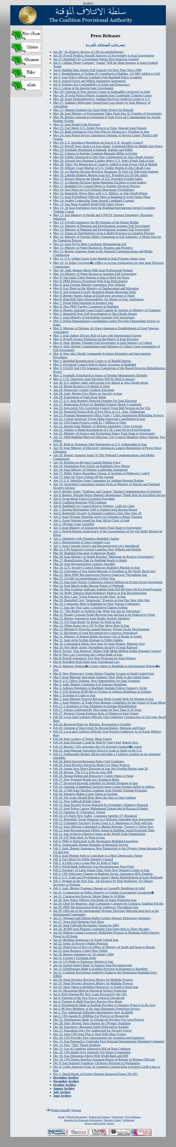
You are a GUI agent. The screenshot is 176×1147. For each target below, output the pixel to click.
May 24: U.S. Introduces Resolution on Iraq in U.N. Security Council (98, 142)
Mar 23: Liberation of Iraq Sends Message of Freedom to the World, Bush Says (104, 571)
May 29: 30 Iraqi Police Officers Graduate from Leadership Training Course (102, 95)
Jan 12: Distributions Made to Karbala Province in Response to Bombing (100, 969)
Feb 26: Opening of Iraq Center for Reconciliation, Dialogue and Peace (99, 728)
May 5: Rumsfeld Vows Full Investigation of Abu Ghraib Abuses (95, 313)
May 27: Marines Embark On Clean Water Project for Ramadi (93, 110)
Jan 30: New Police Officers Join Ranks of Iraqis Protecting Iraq (94, 900)
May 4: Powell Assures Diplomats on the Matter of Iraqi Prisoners (96, 339)
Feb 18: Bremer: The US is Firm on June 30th (82, 772)
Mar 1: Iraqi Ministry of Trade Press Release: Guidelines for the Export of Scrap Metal (109, 702)
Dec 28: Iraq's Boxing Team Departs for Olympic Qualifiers (92, 1023)
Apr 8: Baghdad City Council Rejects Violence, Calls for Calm (93, 506)
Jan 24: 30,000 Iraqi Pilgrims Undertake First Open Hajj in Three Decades (101, 929)
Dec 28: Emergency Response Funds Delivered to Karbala (91, 1027)
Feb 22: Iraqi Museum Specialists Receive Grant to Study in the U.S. (97, 750)
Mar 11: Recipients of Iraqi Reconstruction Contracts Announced (95, 633)
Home (61, 1116)
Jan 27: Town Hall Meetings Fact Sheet (78, 921)
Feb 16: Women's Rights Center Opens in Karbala (85, 794)
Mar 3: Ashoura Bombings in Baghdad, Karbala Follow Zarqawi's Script (100, 688)
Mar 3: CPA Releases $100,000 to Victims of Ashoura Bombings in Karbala (102, 691)
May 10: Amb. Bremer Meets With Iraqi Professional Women (93, 270)
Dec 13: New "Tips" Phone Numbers (77, 1045)
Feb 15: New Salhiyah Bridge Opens (77, 801)
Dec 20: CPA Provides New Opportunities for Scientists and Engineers (98, 1037)
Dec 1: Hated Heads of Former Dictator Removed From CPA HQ (95, 1074)
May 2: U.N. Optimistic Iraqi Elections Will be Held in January (94, 379)
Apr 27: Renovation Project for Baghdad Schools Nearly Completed (97, 404)
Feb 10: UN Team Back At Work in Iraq (79, 837)
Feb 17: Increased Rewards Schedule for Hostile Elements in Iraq (95, 783)
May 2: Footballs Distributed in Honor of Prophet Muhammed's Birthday (100, 375)
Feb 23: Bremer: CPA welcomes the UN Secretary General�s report (97, 746)
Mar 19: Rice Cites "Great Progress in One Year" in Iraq (89, 596)
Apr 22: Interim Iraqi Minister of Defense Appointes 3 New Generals (98, 426)
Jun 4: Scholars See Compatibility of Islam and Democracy (91, 84)
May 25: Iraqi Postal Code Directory (76, 124)
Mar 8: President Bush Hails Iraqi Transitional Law (86, 662)
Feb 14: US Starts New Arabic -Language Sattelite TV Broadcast (95, 815)
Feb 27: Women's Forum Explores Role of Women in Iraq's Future (96, 713)
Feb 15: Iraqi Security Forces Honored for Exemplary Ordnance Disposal (100, 805)
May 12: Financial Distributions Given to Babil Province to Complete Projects (104, 233)
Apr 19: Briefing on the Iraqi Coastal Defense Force (86, 462)
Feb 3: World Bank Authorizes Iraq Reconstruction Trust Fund (93, 866)
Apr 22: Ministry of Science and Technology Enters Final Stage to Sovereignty (104, 433)
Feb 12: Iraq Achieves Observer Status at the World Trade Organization (99, 834)
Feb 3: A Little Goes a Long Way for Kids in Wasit (86, 863)
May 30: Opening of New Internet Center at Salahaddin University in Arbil (101, 91)
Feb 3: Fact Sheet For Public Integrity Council (83, 859)
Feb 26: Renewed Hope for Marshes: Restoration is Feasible (92, 724)
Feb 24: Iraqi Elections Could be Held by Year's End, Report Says (95, 742)
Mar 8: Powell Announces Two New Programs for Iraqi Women (94, 658)
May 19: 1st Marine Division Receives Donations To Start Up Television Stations (105, 171)
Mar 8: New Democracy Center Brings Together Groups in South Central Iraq (103, 673)
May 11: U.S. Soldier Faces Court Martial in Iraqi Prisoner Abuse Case (99, 258)
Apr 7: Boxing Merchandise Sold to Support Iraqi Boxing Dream (95, 509)
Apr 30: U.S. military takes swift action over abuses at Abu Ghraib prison (100, 382)
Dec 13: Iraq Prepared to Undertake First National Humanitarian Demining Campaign (108, 1041)
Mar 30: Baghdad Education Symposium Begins (84, 553)
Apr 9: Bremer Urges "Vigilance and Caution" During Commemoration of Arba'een (107, 491)
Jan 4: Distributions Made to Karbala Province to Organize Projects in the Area (104, 1005)
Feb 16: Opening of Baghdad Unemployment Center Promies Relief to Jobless (104, 786)
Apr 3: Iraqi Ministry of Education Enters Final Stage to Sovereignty (97, 527)
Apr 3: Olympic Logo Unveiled (73, 524)
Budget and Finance (99, 1116)
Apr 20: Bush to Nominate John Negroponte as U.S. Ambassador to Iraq (100, 444)
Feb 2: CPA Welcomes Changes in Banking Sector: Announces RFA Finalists (103, 873)
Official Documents (76, 1116)
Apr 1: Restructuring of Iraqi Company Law (81, 542)
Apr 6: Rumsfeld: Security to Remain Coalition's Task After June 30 (97, 513)
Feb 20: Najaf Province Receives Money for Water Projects (91, 765)
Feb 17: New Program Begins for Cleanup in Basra (86, 779)
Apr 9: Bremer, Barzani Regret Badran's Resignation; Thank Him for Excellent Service (109, 495)
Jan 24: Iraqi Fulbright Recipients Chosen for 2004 (86, 925)
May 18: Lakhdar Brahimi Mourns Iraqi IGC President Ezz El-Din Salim (100, 175)
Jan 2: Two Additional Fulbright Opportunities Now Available (93, 1012)
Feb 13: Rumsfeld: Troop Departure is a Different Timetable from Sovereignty (104, 819)
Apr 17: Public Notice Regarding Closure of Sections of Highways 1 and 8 (101, 473)
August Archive (64, 1088)
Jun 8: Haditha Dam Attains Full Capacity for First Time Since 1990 (97, 70)
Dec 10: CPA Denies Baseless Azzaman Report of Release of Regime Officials (104, 1059)
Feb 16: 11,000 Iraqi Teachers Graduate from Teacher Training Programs (100, 790)
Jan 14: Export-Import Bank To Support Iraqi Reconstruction (92, 965)
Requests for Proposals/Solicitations (83, 1120)
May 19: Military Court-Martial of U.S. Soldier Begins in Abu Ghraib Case (102, 168)
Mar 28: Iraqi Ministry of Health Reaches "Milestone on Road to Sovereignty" (104, 556)
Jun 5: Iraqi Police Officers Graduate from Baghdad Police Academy (97, 77)
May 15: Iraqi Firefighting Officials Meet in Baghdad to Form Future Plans (102, 197)
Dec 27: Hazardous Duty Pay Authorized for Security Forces (92, 1030)
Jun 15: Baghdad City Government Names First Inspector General (96, 59)
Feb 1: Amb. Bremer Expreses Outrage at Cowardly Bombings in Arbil (99, 888)
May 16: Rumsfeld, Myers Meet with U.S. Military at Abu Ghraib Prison (100, 193)
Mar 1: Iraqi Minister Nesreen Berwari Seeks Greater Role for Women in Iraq (103, 699)
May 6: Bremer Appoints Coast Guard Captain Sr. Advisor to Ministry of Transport (107, 310)
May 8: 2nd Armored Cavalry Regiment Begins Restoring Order (94, 292)
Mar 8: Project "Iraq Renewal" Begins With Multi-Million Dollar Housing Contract (107, 651)
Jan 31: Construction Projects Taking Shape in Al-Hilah (89, 896)
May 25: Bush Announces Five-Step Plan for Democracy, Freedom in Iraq (101, 131)
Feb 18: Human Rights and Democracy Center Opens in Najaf (93, 776)
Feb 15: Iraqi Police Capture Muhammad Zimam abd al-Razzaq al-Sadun (100, 808)
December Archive (66, 1077)
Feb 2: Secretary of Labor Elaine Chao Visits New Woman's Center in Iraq (101, 870)
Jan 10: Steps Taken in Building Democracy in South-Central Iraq (95, 987)
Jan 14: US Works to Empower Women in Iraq (83, 961)
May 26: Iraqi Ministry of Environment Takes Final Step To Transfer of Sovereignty (107, 113)
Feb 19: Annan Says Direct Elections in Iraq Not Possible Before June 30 (100, 768)
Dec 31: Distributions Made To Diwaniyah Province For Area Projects (98, 1019)
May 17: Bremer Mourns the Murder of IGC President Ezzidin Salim (97, 178)
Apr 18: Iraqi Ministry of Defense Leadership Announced (90, 469)
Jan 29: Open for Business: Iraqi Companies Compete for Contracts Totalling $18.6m (108, 903)
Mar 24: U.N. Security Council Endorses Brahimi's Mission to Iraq (96, 567)
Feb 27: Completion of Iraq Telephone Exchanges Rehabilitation (95, 706)
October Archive (64, 1085)
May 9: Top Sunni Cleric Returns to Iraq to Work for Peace (91, 277)
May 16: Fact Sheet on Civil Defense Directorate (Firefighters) (94, 189)
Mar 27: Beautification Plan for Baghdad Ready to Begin (90, 560)
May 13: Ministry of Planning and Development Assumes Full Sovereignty (101, 226)
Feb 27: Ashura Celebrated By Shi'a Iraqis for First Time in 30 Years (97, 709)
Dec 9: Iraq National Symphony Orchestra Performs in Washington (96, 1063)
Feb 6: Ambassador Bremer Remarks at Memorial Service (90, 844)
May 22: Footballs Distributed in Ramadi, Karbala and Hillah (93, 149)
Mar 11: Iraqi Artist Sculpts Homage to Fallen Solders (88, 640)
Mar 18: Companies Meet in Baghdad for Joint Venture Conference (96, 604)
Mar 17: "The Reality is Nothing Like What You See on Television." (97, 611)
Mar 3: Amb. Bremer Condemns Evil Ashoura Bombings (90, 684)
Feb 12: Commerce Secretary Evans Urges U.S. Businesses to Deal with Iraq (103, 823)
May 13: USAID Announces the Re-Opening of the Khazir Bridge (96, 222)
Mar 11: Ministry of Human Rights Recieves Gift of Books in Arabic (97, 636)
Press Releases (133, 1116)
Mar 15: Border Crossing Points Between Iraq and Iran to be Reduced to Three (104, 614)
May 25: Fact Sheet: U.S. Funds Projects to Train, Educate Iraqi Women (99, 128)
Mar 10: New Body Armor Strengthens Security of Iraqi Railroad (95, 647)
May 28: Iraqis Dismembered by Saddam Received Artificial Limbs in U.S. (102, 99)
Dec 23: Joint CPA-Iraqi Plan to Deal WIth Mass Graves (89, 1034)
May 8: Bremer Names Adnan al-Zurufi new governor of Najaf (94, 295)
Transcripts (117, 1116)
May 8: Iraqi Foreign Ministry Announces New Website (89, 284)
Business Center (112, 1120)
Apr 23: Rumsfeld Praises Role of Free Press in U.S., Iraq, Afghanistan (99, 411)
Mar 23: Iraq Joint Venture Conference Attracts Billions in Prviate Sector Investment (107, 582)
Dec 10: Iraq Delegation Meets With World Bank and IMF (91, 1056)
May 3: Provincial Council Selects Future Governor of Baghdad (94, 364)
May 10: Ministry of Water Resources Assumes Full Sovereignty (95, 274)
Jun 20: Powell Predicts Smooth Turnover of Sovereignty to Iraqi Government (103, 55)
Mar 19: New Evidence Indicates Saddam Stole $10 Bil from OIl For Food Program (107, 589)
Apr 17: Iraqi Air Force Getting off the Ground (83, 477)
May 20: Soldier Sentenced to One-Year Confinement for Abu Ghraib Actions (103, 157)
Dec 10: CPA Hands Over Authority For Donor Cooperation (92, 1052)
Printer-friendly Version (63, 1110)
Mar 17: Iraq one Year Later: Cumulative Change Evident (90, 607)
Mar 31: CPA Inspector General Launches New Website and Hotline (97, 549)
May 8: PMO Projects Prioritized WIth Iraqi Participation (90, 281)
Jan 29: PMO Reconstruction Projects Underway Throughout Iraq (95, 907)
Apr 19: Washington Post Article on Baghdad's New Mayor (91, 466)
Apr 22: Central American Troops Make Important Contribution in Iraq (99, 419)
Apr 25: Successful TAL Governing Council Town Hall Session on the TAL (102, 408)
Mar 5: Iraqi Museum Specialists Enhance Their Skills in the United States (101, 677)
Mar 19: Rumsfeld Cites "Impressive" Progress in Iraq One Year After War (101, 600)
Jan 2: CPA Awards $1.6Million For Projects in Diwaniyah (91, 1016)
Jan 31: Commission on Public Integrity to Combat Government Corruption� (103, 892)
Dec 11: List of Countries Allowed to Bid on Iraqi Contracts (92, 1048)
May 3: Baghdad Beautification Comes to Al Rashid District (92, 361)
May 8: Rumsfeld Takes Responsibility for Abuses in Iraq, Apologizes (98, 299)
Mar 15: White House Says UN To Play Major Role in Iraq (91, 625)
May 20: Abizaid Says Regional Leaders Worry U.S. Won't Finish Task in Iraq (103, 160)
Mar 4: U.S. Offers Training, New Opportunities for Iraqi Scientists (96, 680)
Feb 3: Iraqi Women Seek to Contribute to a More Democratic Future (97, 855)
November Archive (66, 1081)
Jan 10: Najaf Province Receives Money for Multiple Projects (93, 979)
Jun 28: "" (88, 52)
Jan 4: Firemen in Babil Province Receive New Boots (87, 1001)
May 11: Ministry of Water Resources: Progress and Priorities (93, 247)
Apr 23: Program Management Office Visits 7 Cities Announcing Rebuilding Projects (108, 415)
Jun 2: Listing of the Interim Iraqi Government (83, 88)
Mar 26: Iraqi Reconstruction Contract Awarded (84, 564)
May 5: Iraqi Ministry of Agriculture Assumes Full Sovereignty (94, 317)
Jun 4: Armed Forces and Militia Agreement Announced (89, 81)
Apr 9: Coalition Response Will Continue (79, 502)
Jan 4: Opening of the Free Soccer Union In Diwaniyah (88, 998)
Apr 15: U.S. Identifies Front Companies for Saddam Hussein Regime (98, 480)
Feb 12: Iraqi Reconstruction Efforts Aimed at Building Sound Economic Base (104, 830)
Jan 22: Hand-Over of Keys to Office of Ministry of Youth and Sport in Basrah (104, 947)
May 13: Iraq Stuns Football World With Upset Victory (88, 204)
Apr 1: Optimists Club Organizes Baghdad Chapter (86, 538)
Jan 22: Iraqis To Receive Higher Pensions (80, 943)
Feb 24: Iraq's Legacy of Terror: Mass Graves (82, 738)
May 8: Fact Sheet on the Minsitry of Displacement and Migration (96, 288)
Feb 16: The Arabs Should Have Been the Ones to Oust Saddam (94, 797)
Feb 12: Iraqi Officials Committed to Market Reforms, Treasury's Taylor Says (103, 826)
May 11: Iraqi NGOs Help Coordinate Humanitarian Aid (89, 244)
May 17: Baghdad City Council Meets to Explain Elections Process (96, 186)
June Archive (62, 1095)
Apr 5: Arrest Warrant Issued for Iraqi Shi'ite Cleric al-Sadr (91, 520)
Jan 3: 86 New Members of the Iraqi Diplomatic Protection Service (96, 1008)
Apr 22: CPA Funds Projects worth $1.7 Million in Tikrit (89, 422)
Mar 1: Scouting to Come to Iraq (74, 695)
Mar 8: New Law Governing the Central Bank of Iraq (87, 654)
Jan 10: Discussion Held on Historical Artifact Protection (90, 990)
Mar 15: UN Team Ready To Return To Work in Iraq (87, 622)
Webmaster (129, 1120)
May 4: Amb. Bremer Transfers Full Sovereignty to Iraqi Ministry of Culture (102, 342)
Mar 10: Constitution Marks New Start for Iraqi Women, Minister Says (99, 643)
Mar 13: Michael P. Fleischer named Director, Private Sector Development (101, 629)
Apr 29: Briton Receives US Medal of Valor (81, 386)
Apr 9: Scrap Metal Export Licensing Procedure (84, 498)
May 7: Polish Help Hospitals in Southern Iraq (83, 303)
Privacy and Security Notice (99, 1123)
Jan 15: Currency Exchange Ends (74, 958)
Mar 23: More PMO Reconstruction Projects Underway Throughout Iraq (100, 575)
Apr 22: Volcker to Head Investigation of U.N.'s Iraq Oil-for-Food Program (101, 429)
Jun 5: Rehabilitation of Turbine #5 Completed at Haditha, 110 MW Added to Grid (106, 73)
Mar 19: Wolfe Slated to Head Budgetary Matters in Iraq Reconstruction (99, 593)
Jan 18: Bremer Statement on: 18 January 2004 (83, 954)
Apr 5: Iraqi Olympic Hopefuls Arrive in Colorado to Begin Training (97, 517)
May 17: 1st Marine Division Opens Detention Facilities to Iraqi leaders (99, 182)
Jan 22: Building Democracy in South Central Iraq (85, 940)
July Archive (62, 1092)
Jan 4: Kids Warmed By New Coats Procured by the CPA (90, 994)
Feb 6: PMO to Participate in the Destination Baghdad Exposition (95, 841)
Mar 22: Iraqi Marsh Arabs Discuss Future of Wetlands (88, 585)
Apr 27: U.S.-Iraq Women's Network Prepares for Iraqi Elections (95, 400)
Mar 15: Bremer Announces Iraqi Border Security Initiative (91, 618)
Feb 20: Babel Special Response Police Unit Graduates (88, 761)
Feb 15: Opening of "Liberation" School (79, 812)
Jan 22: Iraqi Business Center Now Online (80, 950)
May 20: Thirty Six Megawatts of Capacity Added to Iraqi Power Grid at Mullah (105, 164)
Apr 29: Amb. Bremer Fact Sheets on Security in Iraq (87, 393)
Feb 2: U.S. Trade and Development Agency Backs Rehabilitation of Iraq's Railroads (108, 877)
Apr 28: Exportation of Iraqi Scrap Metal (79, 397)
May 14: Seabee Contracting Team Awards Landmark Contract (93, 200)
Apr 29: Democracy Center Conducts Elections (83, 390)
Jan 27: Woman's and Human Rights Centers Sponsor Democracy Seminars (102, 918)
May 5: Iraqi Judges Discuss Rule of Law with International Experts (97, 335)
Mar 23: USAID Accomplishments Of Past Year (84, 578)
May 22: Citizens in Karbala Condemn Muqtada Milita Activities (95, 153)
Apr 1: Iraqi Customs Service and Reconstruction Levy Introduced (96, 546)
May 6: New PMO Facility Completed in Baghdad (85, 306)
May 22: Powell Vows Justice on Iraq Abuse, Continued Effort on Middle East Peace (108, 146)
